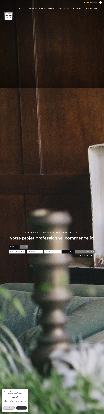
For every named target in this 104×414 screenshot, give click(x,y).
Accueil (20, 8)
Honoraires (79, 8)
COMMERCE (31, 8)
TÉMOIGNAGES (71, 8)
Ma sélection (88, 8)
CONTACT (96, 8)
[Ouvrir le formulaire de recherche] (68, 251)
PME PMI (37, 8)
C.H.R (25, 8)
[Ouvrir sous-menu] (56, 9)
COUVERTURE (61, 8)
